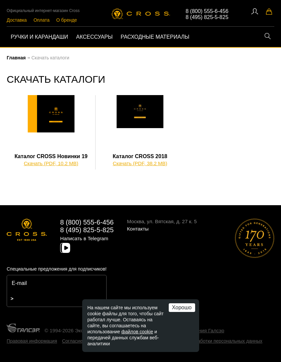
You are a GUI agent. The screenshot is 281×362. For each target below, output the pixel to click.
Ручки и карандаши (39, 37)
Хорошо (182, 307)
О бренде (66, 20)
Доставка (17, 20)
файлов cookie (137, 331)
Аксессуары (94, 37)
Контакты (138, 229)
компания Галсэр (204, 330)
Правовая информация (32, 341)
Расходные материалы (155, 37)
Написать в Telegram (84, 238)
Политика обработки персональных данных (215, 341)
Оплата (41, 20)
